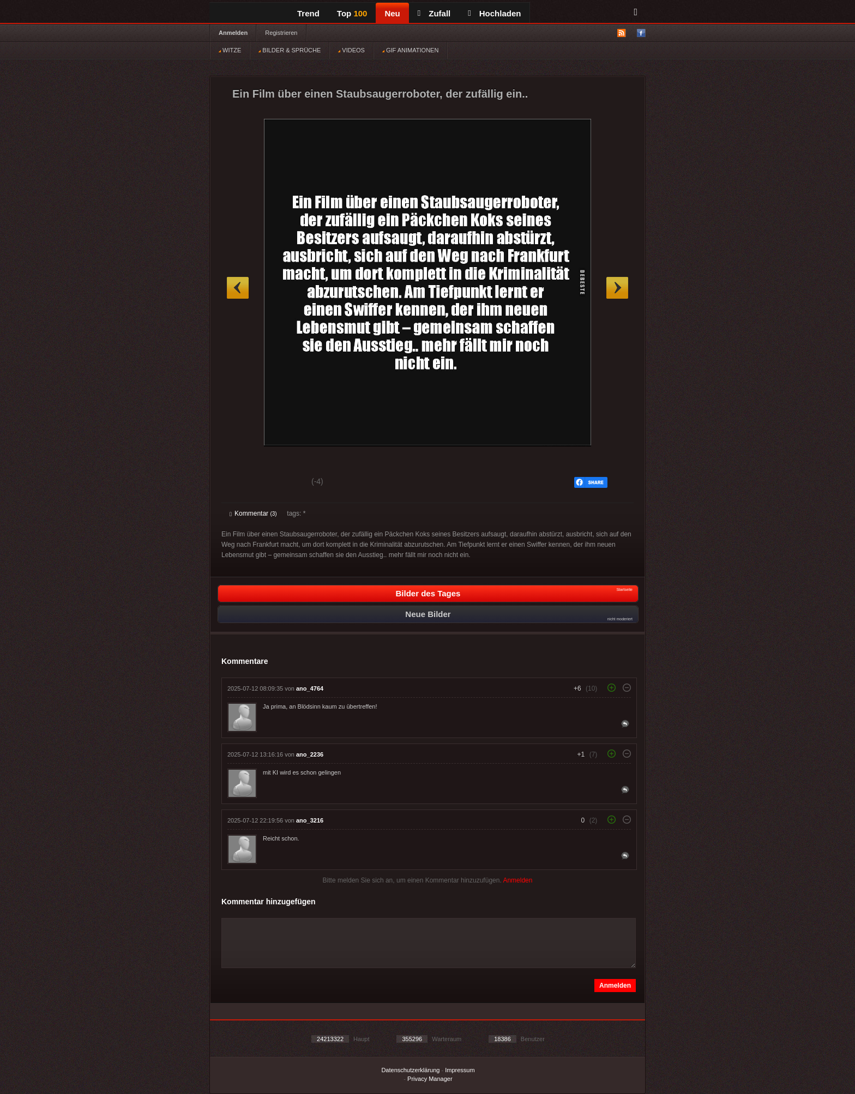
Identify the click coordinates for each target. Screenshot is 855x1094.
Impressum (459, 1070)
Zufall (434, 13)
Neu (392, 13)
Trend (308, 13)
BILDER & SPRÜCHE (289, 50)
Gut (241, 483)
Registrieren (281, 32)
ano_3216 (309, 820)
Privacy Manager (430, 1078)
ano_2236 (309, 754)
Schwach (282, 483)
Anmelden (233, 32)
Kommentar (253, 513)
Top (352, 13)
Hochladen (494, 13)
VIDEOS (351, 50)
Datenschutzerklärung (410, 1070)
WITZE (230, 50)
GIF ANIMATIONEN (410, 50)
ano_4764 (309, 688)
